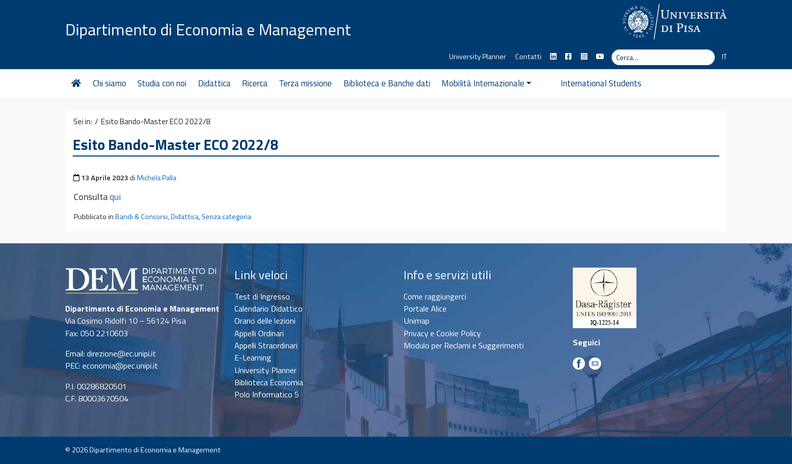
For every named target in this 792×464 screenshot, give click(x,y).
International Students (583, 83)
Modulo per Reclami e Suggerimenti (464, 345)
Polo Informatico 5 (266, 394)
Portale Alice (425, 308)
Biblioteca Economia (268, 382)
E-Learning (252, 357)
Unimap (416, 321)
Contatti (528, 56)
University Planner (477, 56)
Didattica (214, 83)
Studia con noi (161, 83)
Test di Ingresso (262, 296)
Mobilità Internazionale (486, 83)
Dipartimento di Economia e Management (208, 29)
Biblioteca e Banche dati (386, 83)
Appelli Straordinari (266, 345)
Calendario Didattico (268, 308)
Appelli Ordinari (259, 333)
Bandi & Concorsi (141, 216)
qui (115, 196)
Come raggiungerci (435, 296)
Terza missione (305, 83)
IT (724, 56)
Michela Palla (156, 177)
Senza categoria (226, 216)
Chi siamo (109, 83)
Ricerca (255, 83)
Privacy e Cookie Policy (442, 333)
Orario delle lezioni (264, 321)
